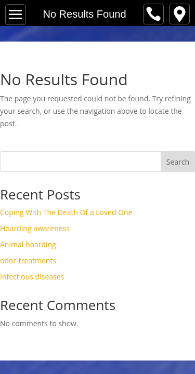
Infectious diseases (32, 277)
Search (177, 162)
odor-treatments (28, 260)
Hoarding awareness (35, 228)
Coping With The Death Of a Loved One (66, 212)
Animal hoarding (28, 244)
